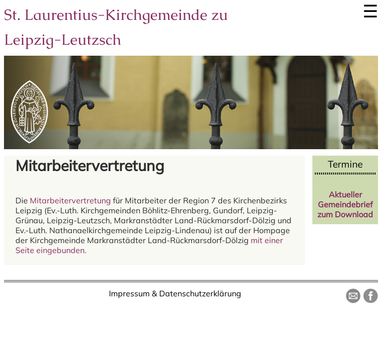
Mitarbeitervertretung (70, 200)
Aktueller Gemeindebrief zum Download (345, 204)
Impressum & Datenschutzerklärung (175, 293)
